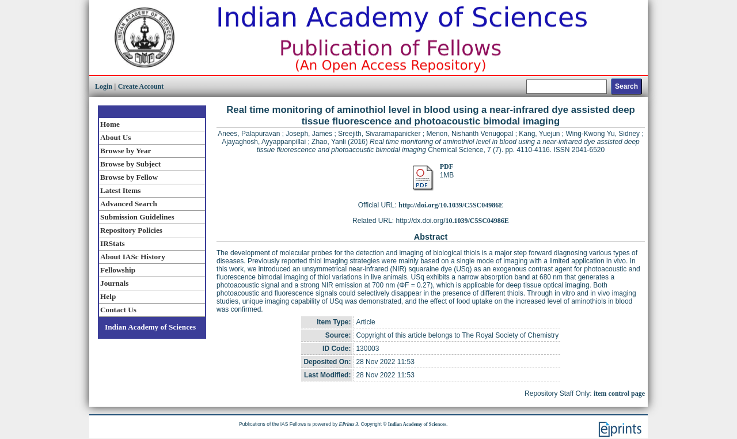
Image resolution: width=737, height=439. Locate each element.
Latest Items (120, 190)
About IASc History (132, 256)
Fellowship (117, 270)
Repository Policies (131, 230)
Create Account (141, 86)
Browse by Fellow (129, 177)
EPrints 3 (348, 424)
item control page (619, 393)
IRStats (112, 243)
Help (108, 296)
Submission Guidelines (137, 217)
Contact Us (118, 309)
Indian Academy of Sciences (150, 327)
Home (110, 124)
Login (103, 86)
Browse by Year (125, 150)
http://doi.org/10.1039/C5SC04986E (450, 205)
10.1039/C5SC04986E (477, 221)
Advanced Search (128, 203)
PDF (446, 166)
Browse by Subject (130, 164)
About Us (115, 137)
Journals (114, 283)
